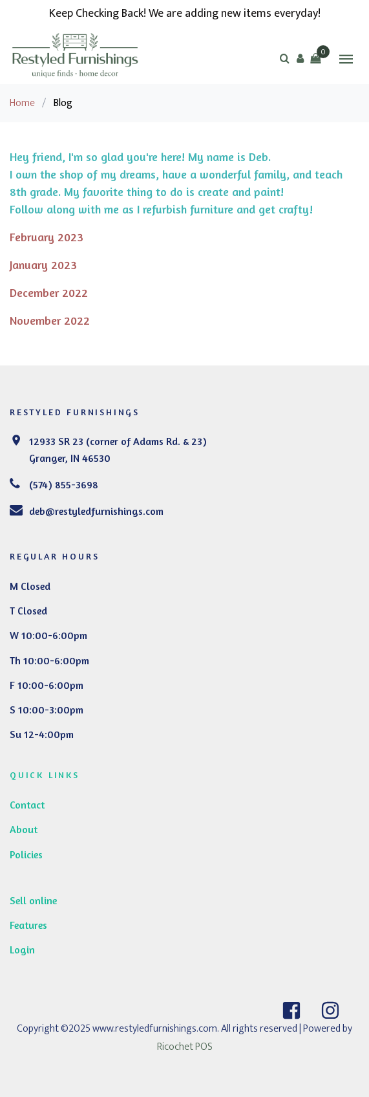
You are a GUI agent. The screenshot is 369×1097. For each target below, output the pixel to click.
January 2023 (43, 264)
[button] (300, 58)
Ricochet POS (185, 1047)
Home (22, 103)
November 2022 (50, 320)
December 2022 (49, 292)
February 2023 (46, 237)
